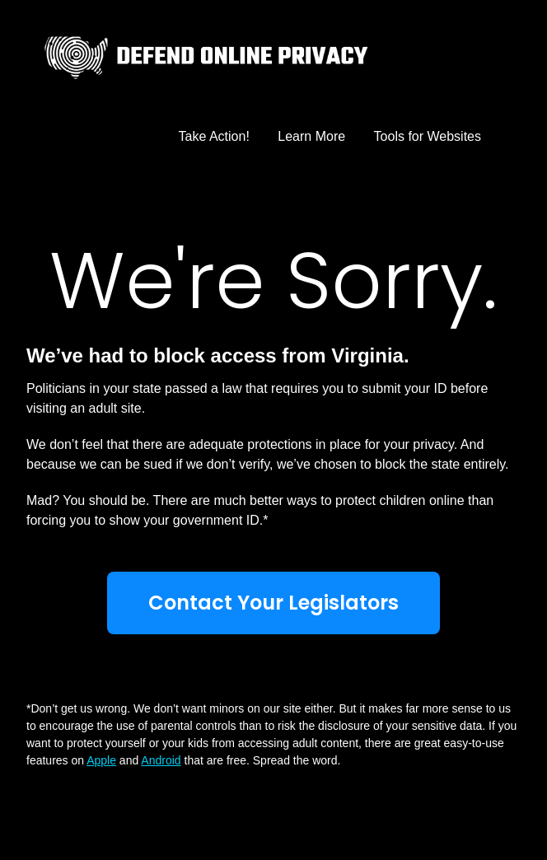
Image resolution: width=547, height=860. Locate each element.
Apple (101, 760)
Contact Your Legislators (273, 602)
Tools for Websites (427, 136)
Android (160, 760)
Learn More (311, 136)
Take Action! (214, 136)
